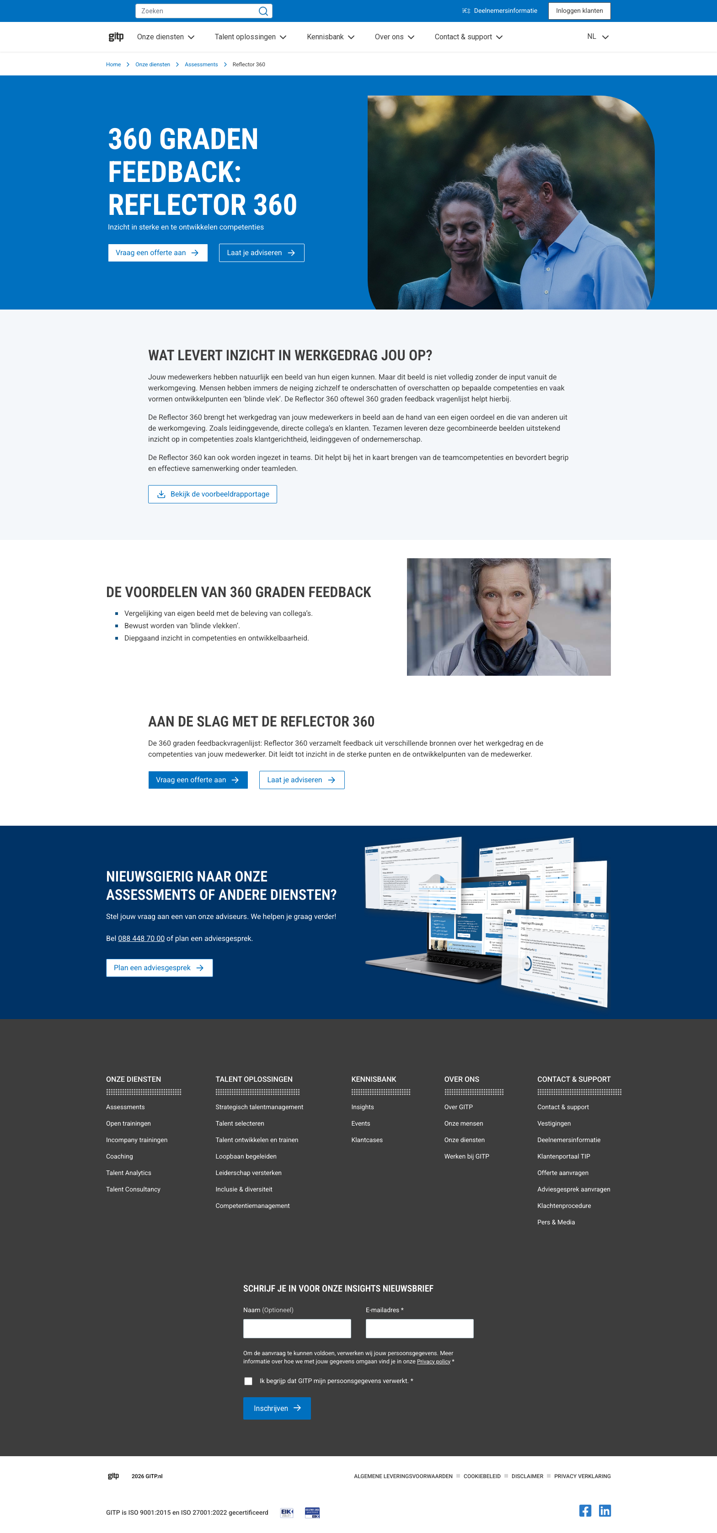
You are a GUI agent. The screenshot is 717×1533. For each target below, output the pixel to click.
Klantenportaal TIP (563, 1156)
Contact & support (563, 1107)
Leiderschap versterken (248, 1173)
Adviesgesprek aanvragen (573, 1189)
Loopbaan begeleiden (246, 1156)
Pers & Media (556, 1222)
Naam (268, 1310)
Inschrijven (272, 1408)
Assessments (201, 64)
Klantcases (367, 1140)
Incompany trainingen (136, 1140)
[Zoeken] (263, 10)
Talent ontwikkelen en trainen (256, 1140)
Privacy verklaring (582, 1476)
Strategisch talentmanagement (259, 1107)
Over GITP (458, 1107)
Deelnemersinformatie (499, 11)
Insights (362, 1107)
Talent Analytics (128, 1173)
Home (113, 64)
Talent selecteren (239, 1123)
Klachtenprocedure (564, 1206)
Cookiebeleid (482, 1476)
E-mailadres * (385, 1310)
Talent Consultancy (133, 1189)
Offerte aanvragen (563, 1173)
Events (360, 1123)
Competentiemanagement (252, 1206)
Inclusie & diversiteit (243, 1189)
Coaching (119, 1156)
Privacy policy (433, 1361)
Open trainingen (128, 1123)
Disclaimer (527, 1476)
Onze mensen (463, 1123)
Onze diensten (152, 64)
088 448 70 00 (141, 938)
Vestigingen (554, 1123)
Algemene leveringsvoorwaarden (403, 1476)
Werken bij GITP (466, 1156)
